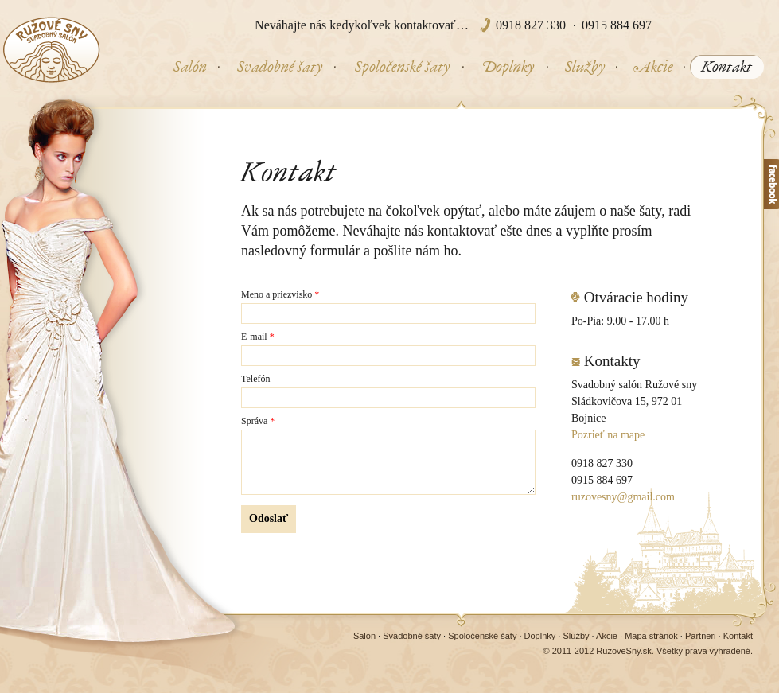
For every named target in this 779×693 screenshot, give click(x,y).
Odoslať (268, 518)
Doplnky (540, 635)
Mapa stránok (651, 635)
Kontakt (738, 635)
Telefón (255, 379)
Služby (576, 635)
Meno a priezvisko (280, 295)
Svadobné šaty (412, 635)
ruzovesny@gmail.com (623, 497)
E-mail (258, 337)
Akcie (606, 635)
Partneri (700, 635)
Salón (364, 635)
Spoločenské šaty (482, 635)
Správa (258, 421)
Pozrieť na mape (608, 435)
